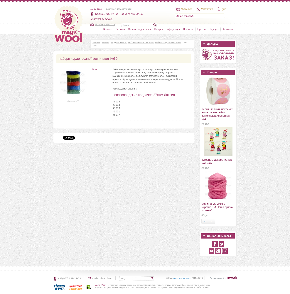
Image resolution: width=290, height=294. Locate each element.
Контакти (227, 29)
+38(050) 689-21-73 (69, 278)
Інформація (173, 29)
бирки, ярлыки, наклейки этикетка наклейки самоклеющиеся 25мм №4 (217, 114)
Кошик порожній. (185, 16)
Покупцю (188, 29)
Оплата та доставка (139, 29)
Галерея (158, 29)
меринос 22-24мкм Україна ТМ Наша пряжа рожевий (217, 207)
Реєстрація (207, 9)
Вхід (224, 9)
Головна (96, 42)
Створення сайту (218, 278)
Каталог (108, 29)
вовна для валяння (181, 278)
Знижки (120, 29)
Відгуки (214, 29)
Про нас (202, 29)
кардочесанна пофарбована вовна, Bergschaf (132, 42)
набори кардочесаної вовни (168, 42)
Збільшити (73, 101)
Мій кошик (186, 9)
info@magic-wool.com (105, 24)
